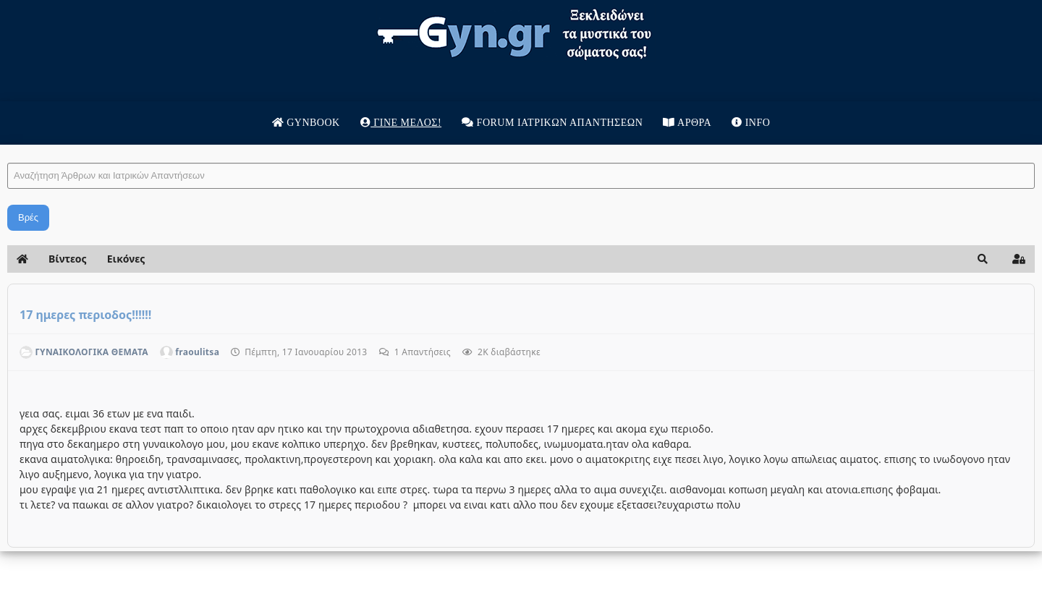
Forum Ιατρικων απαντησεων (552, 122)
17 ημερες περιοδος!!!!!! (85, 315)
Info (751, 122)
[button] (982, 259)
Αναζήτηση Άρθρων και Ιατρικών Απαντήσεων (7, 148)
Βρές (28, 217)
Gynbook (306, 122)
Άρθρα (687, 122)
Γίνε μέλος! (400, 122)
